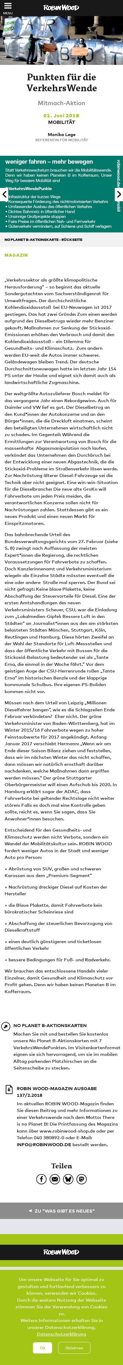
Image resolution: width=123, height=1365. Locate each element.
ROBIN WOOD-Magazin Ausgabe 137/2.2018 (57, 1092)
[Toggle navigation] (8, 6)
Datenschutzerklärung (61, 1342)
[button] (4, 194)
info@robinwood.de (44, 1144)
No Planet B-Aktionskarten (50, 1025)
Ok (42, 1355)
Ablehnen (74, 1355)
